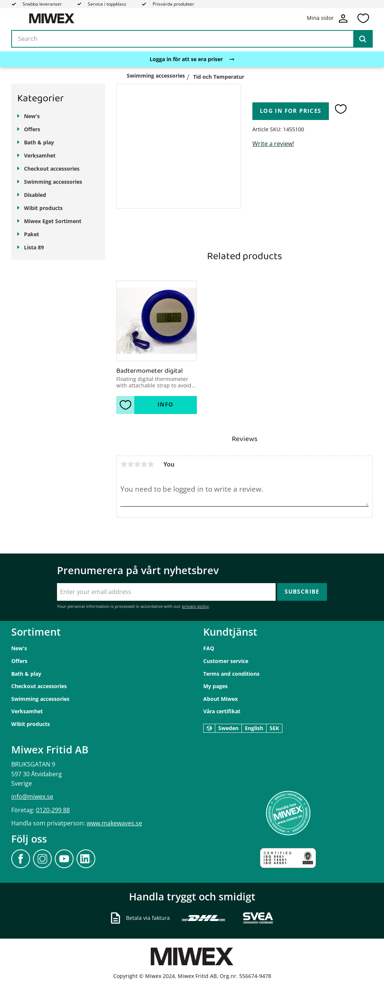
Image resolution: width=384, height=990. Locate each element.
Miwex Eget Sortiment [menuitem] (52, 221)
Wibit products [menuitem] (43, 208)
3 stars (137, 464)
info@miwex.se (32, 796)
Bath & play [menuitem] (39, 142)
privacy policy (195, 606)
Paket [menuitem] (31, 234)
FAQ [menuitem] (208, 648)
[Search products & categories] (192, 39)
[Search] (362, 39)
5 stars (150, 464)
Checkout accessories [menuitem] (52, 168)
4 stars (144, 464)
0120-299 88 (53, 810)
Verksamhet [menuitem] (40, 155)
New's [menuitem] (32, 116)
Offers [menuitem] (32, 129)
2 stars (130, 464)
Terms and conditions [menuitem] (231, 673)
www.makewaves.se (114, 823)
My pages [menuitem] (215, 686)
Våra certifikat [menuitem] (221, 711)
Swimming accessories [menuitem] (53, 181)
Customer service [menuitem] (225, 660)
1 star (123, 464)
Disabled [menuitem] (35, 194)
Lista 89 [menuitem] (34, 247)
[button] (363, 18)
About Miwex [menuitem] (220, 698)
